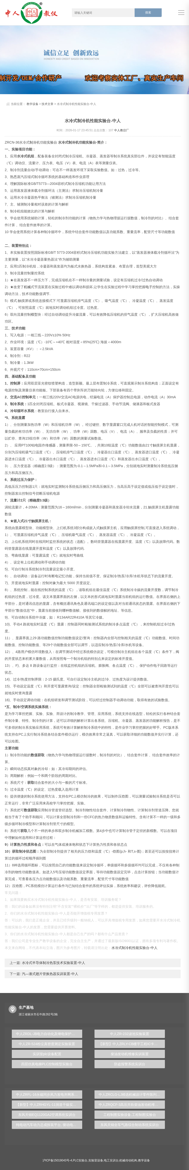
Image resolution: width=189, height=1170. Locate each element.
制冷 (33, 142)
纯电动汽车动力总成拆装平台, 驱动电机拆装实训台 (49, 1125)
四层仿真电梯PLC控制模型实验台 (47, 1064)
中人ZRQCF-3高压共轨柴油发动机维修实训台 (132, 1105)
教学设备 (32, 104)
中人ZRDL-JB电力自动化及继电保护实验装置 (49, 1034)
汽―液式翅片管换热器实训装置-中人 (49, 974)
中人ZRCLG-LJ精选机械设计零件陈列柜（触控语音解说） (132, 1094)
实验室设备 (95, 1160)
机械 (27, 287)
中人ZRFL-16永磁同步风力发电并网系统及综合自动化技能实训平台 (49, 1094)
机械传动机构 (128, 1160)
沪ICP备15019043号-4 (57, 1160)
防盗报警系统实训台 (129, 1064)
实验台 (52, 142)
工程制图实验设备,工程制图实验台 (129, 1115)
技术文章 (47, 104)
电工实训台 (111, 1160)
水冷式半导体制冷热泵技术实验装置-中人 (53, 963)
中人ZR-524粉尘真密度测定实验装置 (47, 1044)
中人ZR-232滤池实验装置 (129, 1034)
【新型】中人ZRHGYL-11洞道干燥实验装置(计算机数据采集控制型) (49, 1105)
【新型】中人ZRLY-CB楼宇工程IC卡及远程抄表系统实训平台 (132, 1044)
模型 (34, 314)
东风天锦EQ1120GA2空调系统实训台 (47, 1115)
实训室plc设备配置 (47, 1054)
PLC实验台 (80, 1160)
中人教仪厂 (121, 130)
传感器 (50, 445)
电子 (148, 287)
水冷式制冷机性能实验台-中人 (134, 948)
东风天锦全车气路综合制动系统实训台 (129, 1125)
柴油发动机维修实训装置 (130, 1054)
